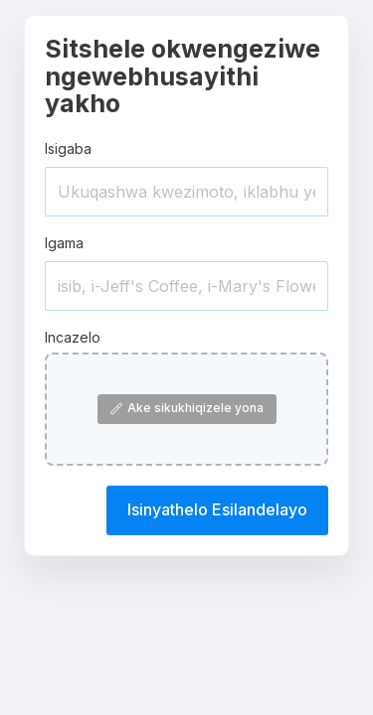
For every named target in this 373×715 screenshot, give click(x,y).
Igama (64, 242)
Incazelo (72, 337)
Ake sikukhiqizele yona (187, 407)
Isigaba (68, 148)
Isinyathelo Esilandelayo (217, 509)
